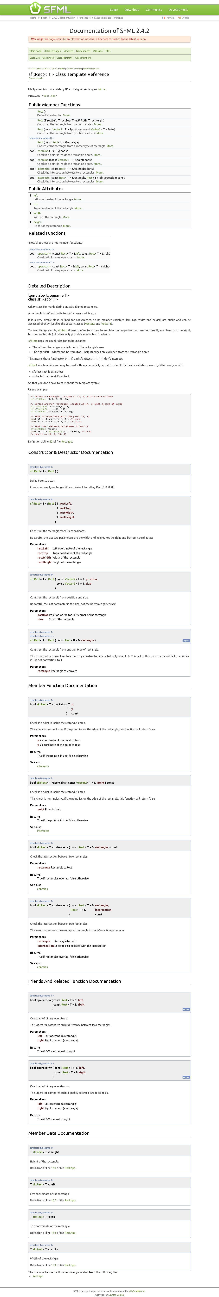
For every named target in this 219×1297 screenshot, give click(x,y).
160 (53, 1168)
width (37, 213)
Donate (185, 17)
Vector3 (106, 323)
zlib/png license (137, 1291)
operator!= (44, 266)
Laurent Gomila (116, 1295)
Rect (40, 111)
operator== (44, 253)
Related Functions (74, 69)
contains (42, 150)
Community (154, 9)
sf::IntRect (38, 399)
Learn (114, 9)
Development (178, 9)
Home (33, 17)
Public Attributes (58, 69)
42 (51, 441)
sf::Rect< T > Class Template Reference (101, 17)
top (36, 204)
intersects (43, 168)
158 (53, 1232)
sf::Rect (62, 330)
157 (53, 1200)
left (36, 195)
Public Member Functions (38, 69)
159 (53, 1265)
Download (132, 9)
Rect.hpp (49, 96)
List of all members (91, 69)
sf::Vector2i (39, 406)
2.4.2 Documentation (63, 17)
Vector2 (57, 129)
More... (102, 89)
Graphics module (36, 78)
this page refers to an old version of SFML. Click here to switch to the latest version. (88, 39)
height (37, 222)
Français (170, 17)
